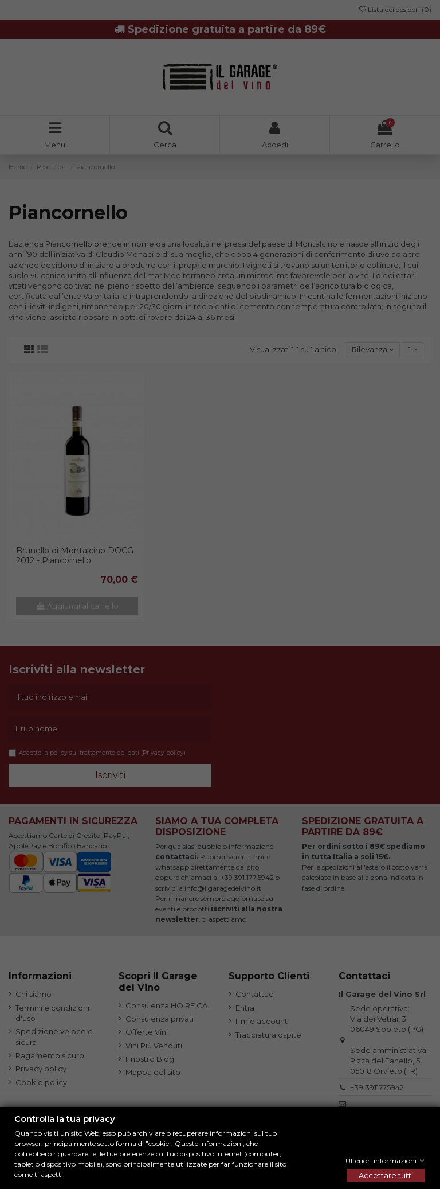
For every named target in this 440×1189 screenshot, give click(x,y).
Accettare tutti (386, 1175)
